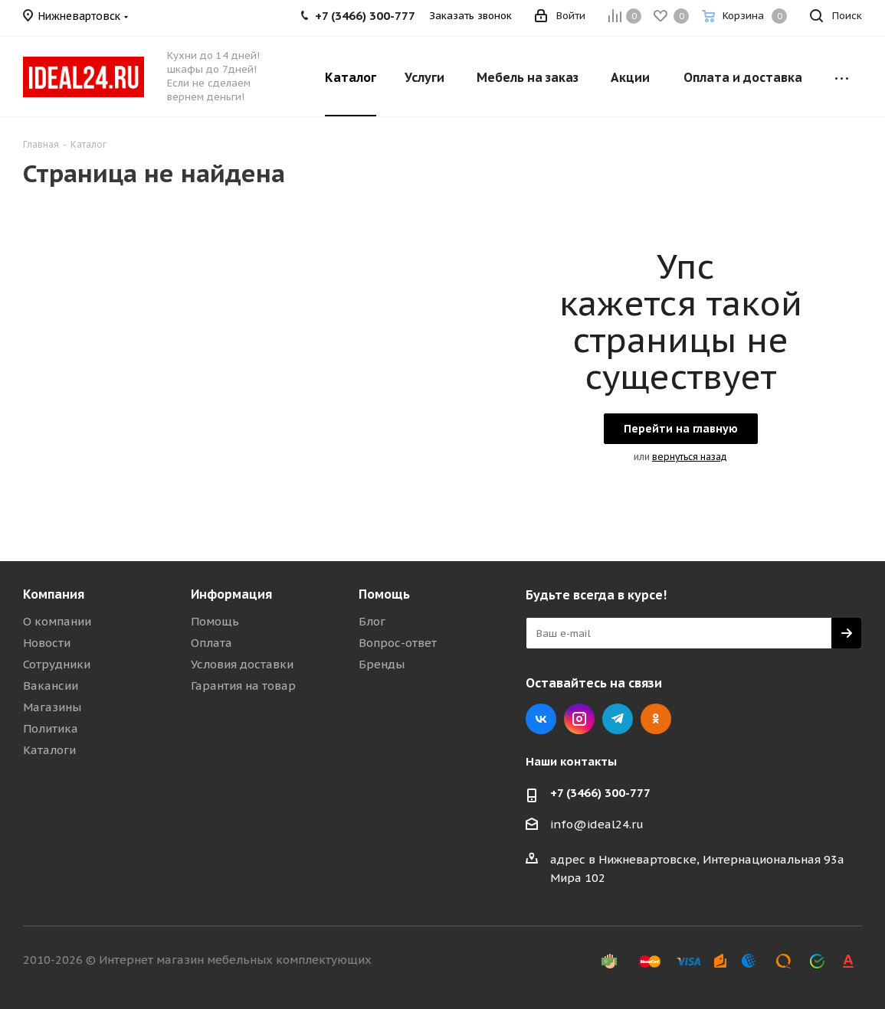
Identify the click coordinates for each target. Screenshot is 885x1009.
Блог (372, 621)
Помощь (215, 621)
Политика (50, 728)
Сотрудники (56, 664)
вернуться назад (689, 456)
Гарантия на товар (243, 685)
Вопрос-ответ (398, 642)
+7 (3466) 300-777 (600, 792)
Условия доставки (242, 664)
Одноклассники (656, 719)
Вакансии (50, 685)
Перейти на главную (681, 429)
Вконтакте (541, 719)
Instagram (579, 719)
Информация (231, 594)
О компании (57, 621)
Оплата (211, 642)
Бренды (382, 664)
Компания (53, 594)
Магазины (52, 707)
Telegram (617, 719)
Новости (46, 642)
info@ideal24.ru (597, 824)
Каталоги (49, 750)
